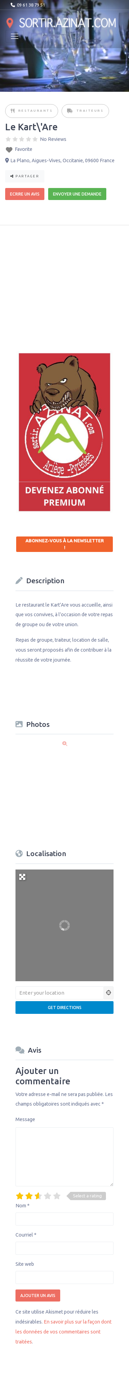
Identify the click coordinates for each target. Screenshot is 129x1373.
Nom (22, 1205)
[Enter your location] (59, 992)
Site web (24, 1264)
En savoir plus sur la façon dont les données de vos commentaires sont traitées (63, 1331)
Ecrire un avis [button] (25, 194)
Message (25, 1119)
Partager (24, 176)
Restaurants (35, 110)
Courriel (25, 1235)
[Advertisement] (67, 283)
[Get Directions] (64, 1007)
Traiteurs (90, 110)
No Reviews (53, 139)
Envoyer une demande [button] (77, 194)
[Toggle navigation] (15, 36)
